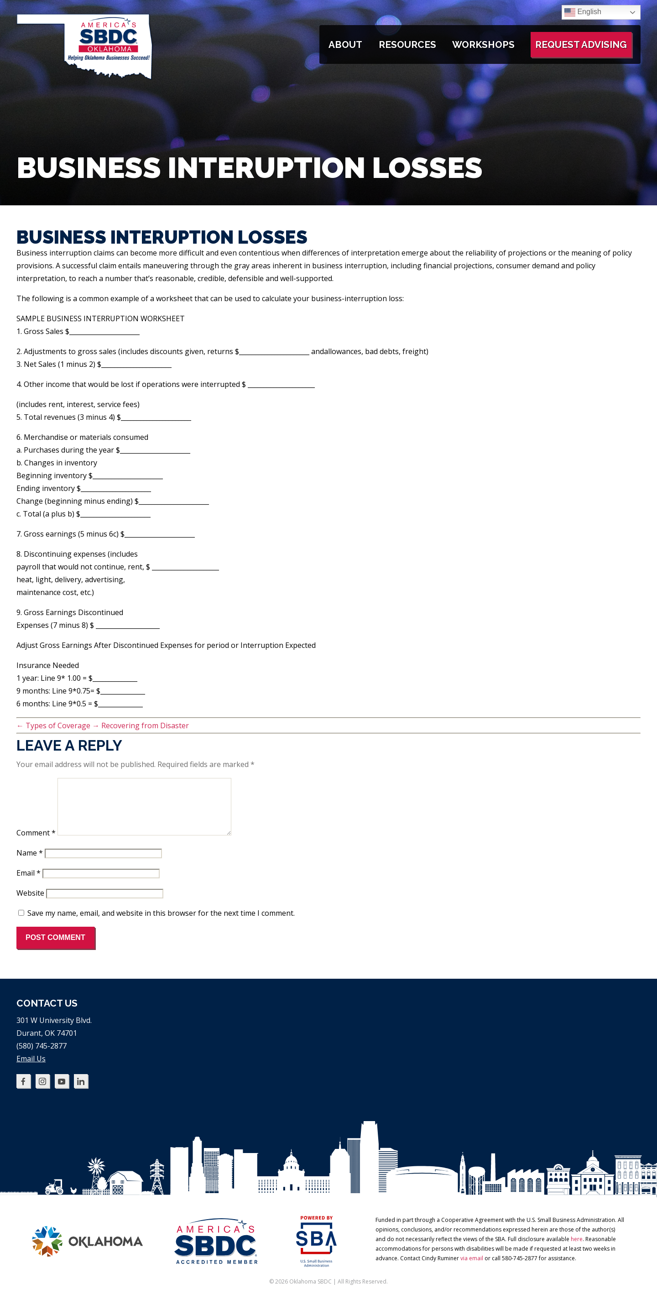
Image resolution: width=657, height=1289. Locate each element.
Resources (407, 44)
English (582, 12)
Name (29, 864)
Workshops (483, 44)
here (577, 1250)
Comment (36, 844)
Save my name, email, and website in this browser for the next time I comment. (161, 924)
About (345, 44)
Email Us (31, 1070)
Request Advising (581, 44)
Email (28, 884)
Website (30, 904)
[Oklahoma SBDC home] (84, 78)
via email (471, 1269)
